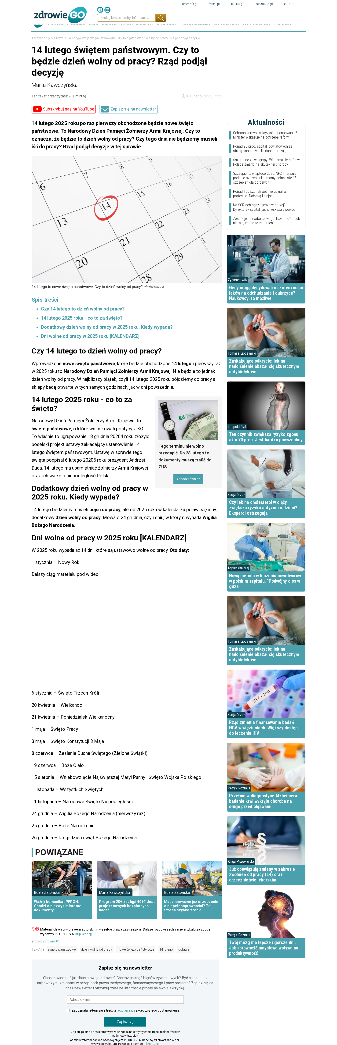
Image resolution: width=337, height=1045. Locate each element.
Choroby (166, 35)
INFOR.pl (237, 4)
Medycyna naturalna (127, 35)
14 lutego (166, 961)
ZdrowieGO (51, 952)
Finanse (76, 35)
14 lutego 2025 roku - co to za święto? (82, 329)
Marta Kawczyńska (55, 96)
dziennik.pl (189, 4)
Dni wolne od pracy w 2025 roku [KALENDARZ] (90, 347)
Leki (93, 35)
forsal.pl (214, 4)
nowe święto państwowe (135, 961)
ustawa (183, 961)
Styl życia (226, 35)
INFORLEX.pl (264, 4)
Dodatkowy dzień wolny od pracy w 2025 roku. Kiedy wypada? (107, 338)
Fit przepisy (257, 35)
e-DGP (288, 4)
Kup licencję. (84, 945)
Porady (283, 35)
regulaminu (125, 1022)
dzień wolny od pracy (96, 961)
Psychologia (195, 35)
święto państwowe (62, 961)
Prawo (55, 35)
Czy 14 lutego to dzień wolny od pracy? (83, 320)
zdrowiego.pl (41, 49)
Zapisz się (125, 1033)
